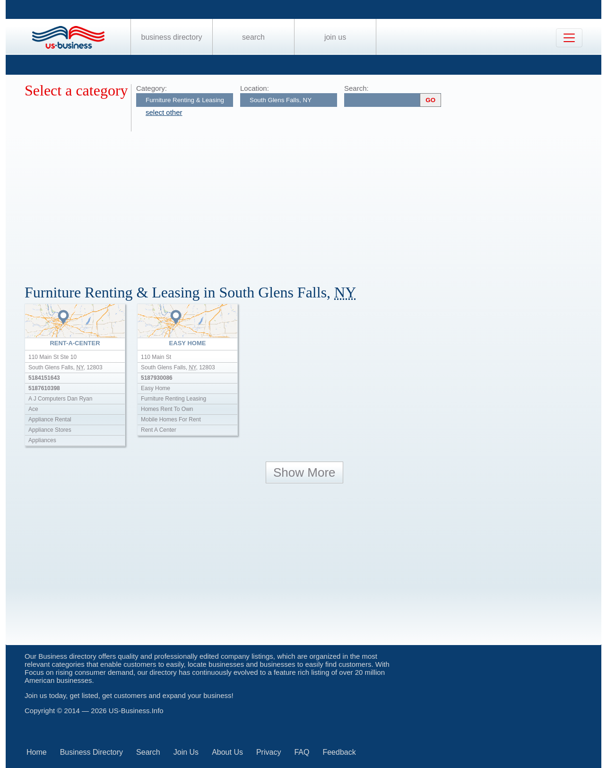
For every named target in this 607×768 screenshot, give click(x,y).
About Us (227, 752)
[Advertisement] (308, 202)
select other (164, 112)
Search (253, 37)
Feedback (339, 752)
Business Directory (171, 37)
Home (36, 752)
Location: (254, 88)
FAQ (301, 752)
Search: (356, 88)
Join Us (335, 37)
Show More (304, 472)
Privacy (268, 752)
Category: (151, 88)
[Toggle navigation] (569, 37)
